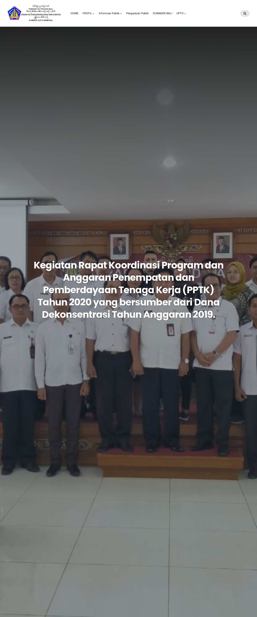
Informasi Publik (128, 16)
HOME (93, 16)
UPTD (198, 16)
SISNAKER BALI (181, 16)
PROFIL (106, 16)
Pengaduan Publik (156, 16)
